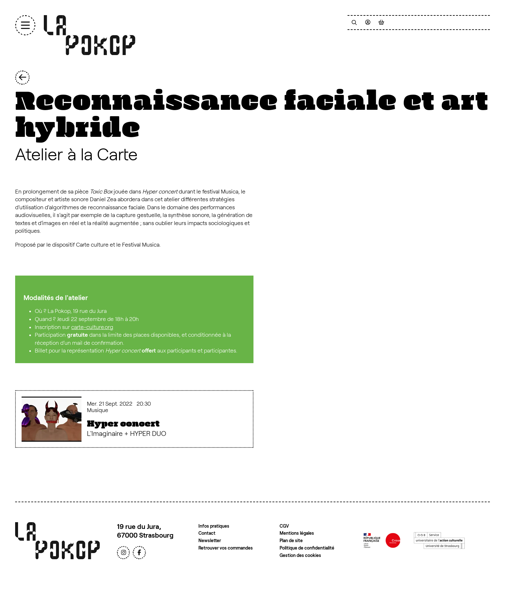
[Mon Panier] (381, 22)
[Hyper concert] (134, 419)
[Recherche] (354, 22)
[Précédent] (22, 78)
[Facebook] (139, 552)
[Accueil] (89, 35)
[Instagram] (123, 552)
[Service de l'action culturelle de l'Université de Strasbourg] (439, 540)
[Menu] (25, 25)
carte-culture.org (92, 327)
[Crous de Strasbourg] (382, 540)
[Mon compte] (368, 22)
